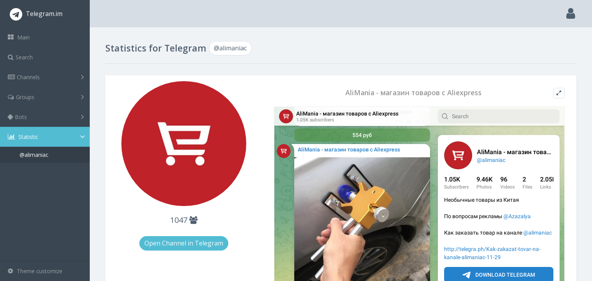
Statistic (47, 136)
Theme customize (35, 271)
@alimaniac (34, 154)
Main (19, 37)
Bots (46, 117)
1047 (183, 220)
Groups (46, 97)
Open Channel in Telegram (183, 243)
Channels (46, 77)
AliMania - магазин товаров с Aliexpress (413, 92)
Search (20, 57)
